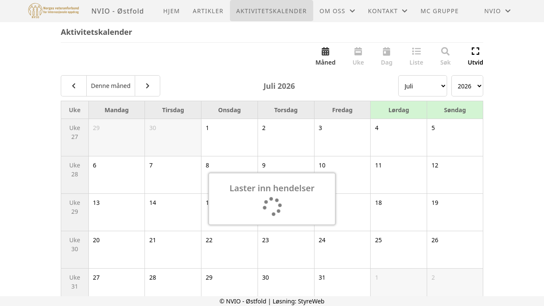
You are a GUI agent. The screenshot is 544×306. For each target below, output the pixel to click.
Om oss (337, 11)
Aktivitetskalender (271, 11)
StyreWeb (311, 301)
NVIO (497, 11)
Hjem (171, 11)
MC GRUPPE (440, 11)
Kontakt (388, 11)
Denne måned (110, 86)
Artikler (208, 11)
